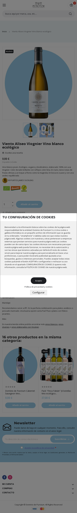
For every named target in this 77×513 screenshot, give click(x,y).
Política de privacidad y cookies (38, 286)
